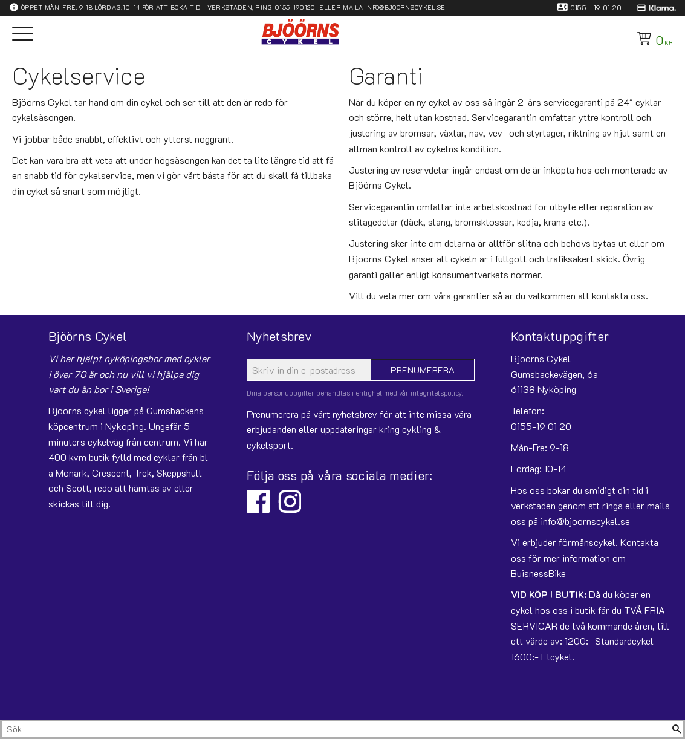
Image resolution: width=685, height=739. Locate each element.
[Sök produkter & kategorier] (336, 729)
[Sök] (676, 729)
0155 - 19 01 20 (596, 7)
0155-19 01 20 (541, 426)
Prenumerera (423, 370)
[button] (22, 34)
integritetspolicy (436, 392)
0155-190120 (295, 7)
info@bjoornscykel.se (405, 7)
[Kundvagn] (652, 39)
